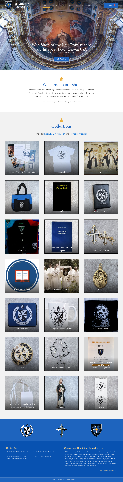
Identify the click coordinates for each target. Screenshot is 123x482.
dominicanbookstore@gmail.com (45, 451)
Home (46, 5)
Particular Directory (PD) (54, 133)
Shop (62, 5)
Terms (70, 5)
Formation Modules (78, 133)
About (54, 5)
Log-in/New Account (84, 5)
